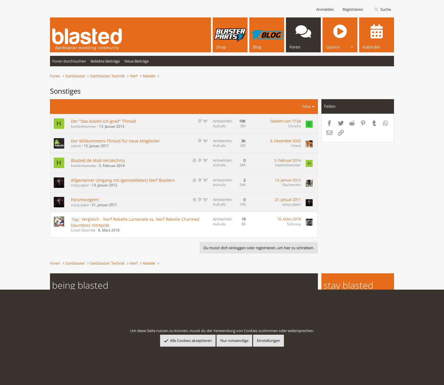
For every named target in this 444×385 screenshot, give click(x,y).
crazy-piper (80, 185)
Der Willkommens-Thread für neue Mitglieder (115, 141)
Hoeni (296, 145)
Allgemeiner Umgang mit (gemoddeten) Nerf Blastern (123, 180)
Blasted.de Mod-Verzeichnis (98, 160)
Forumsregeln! (85, 199)
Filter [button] (306, 106)
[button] (352, 46)
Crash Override (83, 230)
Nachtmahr (291, 184)
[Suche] (382, 9)
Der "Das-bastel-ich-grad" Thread (103, 121)
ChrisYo (294, 126)
